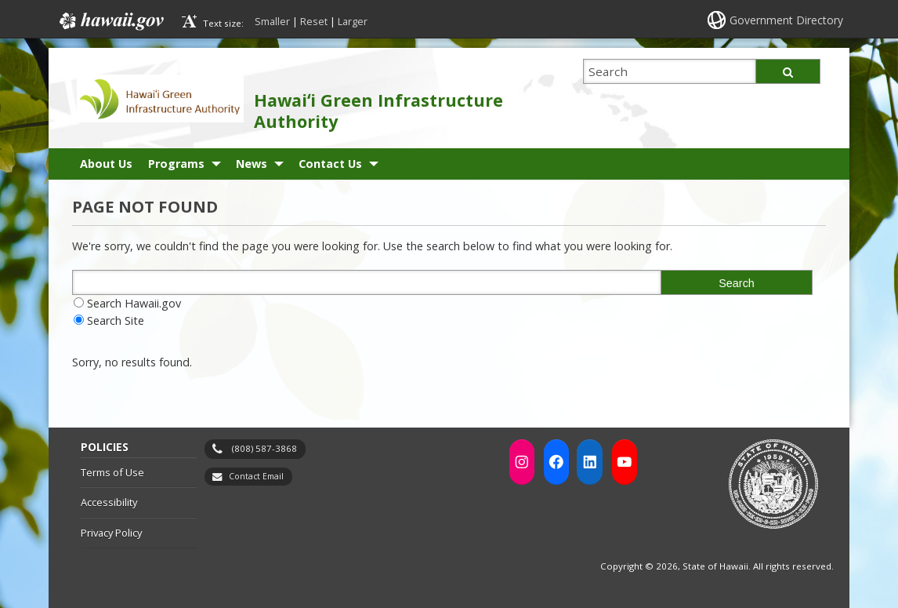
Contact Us (330, 163)
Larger (353, 21)
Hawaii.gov (110, 21)
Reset (314, 21)
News (251, 163)
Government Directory (786, 20)
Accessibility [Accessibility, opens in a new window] (109, 502)
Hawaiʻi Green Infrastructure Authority (378, 110)
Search (737, 283)
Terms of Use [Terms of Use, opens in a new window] (112, 472)
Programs (176, 163)
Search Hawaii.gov (134, 303)
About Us (106, 163)
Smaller (272, 21)
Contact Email (256, 476)
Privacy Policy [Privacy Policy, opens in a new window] (111, 533)
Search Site (115, 320)
